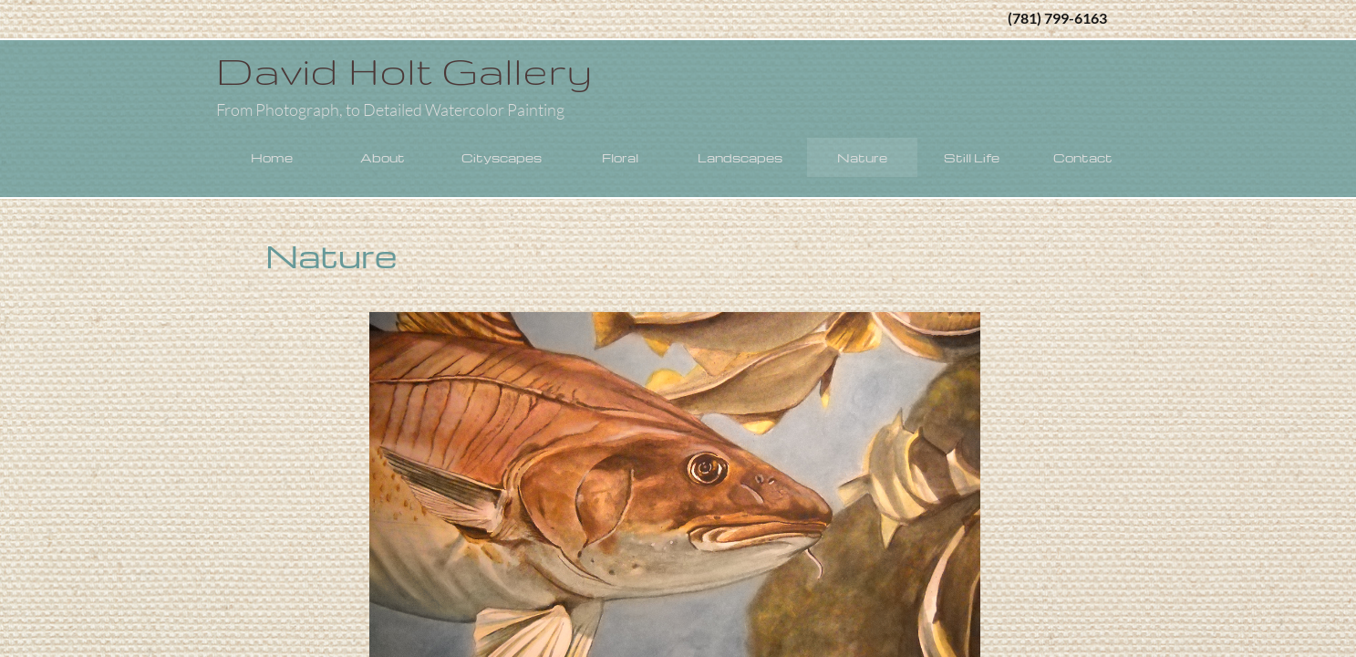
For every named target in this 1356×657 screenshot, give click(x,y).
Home (272, 157)
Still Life (971, 157)
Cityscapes (501, 157)
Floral (620, 157)
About (382, 157)
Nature (862, 157)
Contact (1083, 157)
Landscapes (740, 157)
